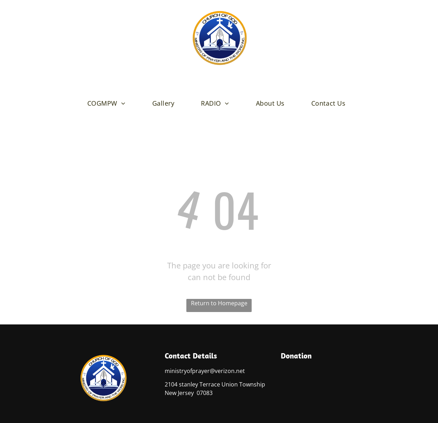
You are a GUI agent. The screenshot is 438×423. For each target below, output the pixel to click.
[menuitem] (109, 103)
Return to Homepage (219, 303)
